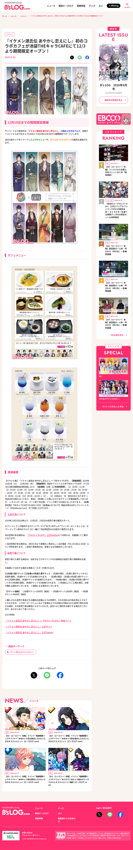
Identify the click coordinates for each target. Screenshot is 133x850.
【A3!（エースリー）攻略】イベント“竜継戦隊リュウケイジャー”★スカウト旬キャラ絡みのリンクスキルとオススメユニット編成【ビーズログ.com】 (68, 783)
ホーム (4, 16)
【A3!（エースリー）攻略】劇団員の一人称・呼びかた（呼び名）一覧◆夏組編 (116, 236)
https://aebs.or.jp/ (113, 837)
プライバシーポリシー (45, 833)
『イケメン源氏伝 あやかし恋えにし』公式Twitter (27, 630)
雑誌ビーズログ (66, 6)
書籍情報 (81, 6)
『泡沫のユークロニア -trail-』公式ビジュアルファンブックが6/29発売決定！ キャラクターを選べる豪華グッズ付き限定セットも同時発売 (116, 200)
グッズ (92, 6)
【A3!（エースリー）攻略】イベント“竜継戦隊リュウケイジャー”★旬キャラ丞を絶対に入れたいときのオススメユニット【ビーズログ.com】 (25, 738)
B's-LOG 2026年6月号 (113, 85)
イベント (23, 16)
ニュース (51, 6)
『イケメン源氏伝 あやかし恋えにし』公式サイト (27, 625)
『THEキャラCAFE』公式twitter (41, 534)
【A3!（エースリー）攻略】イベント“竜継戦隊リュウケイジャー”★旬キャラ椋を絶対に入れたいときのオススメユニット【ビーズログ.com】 (25, 783)
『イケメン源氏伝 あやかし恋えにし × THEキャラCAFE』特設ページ (35, 619)
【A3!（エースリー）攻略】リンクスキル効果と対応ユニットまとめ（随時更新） (116, 163)
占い (101, 6)
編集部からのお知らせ (67, 820)
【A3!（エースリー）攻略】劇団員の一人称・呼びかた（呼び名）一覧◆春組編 (116, 269)
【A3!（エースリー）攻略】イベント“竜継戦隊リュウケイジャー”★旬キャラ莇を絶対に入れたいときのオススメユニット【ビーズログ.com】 (68, 738)
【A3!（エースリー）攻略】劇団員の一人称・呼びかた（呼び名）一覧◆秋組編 (116, 301)
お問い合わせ (27, 833)
